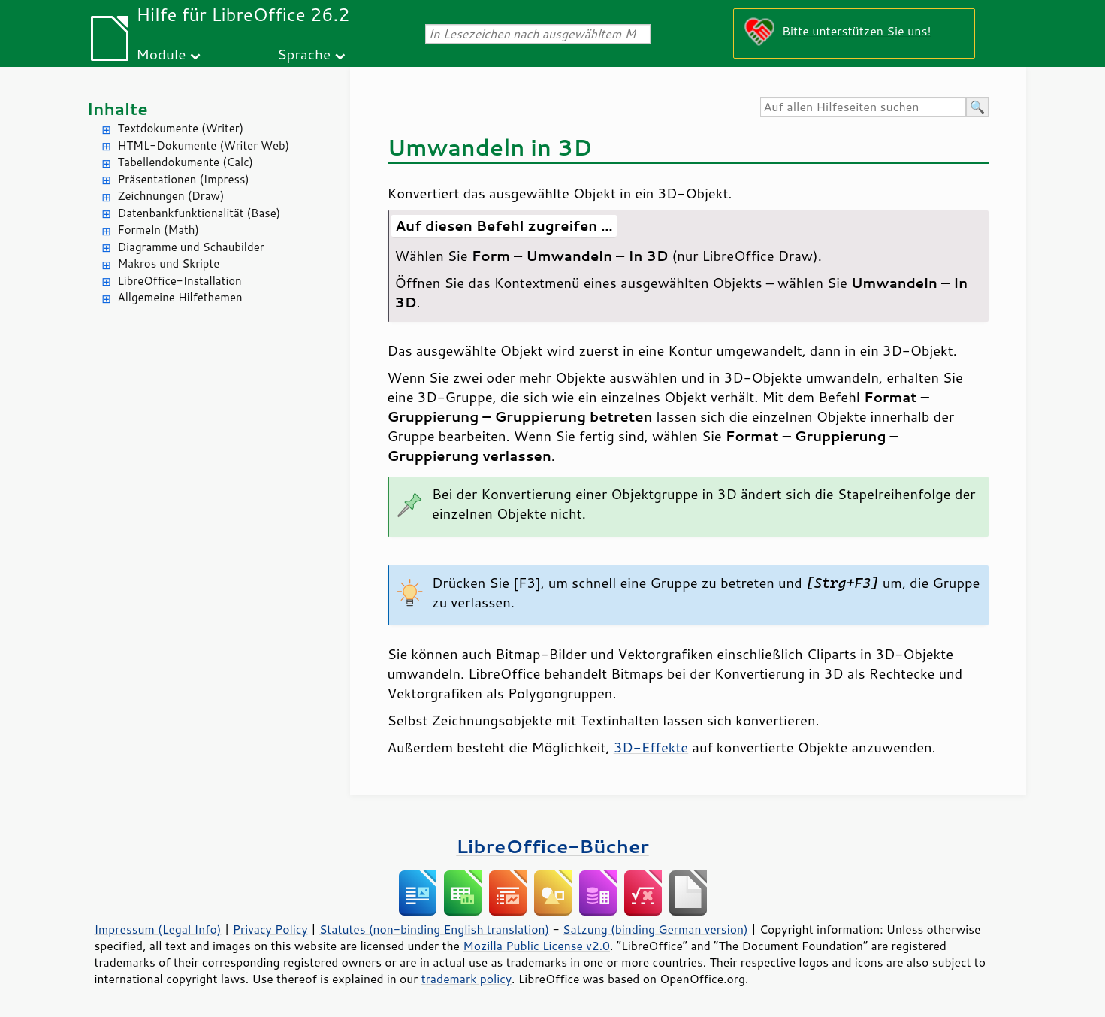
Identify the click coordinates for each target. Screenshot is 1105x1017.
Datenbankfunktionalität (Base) (199, 213)
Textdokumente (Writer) (181, 128)
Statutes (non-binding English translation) (434, 929)
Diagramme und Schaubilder (191, 247)
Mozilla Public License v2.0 (536, 945)
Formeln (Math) (158, 230)
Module (161, 54)
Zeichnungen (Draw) (171, 196)
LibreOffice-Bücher (552, 846)
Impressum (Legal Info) (158, 929)
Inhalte (117, 108)
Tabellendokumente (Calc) (185, 162)
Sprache (304, 54)
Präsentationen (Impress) (183, 179)
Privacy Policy (270, 929)
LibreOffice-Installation (180, 281)
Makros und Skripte (169, 263)
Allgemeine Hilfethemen (180, 297)
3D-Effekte (651, 747)
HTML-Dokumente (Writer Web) (204, 145)
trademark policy (466, 978)
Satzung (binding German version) (655, 929)
